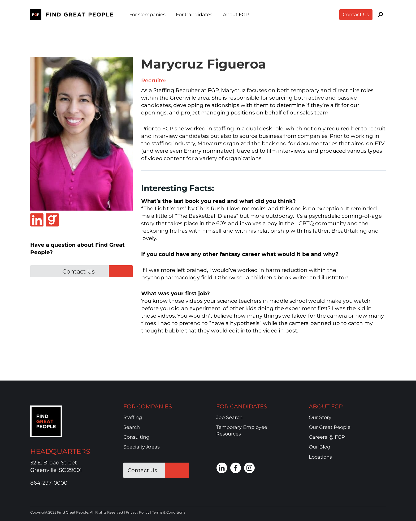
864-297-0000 (48, 483)
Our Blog (319, 447)
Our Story (320, 417)
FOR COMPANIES (147, 406)
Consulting (136, 437)
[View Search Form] (380, 14)
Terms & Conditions (168, 512)
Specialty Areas (141, 447)
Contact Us (356, 15)
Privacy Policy (137, 512)
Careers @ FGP (327, 437)
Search (131, 427)
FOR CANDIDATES (241, 406)
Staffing (132, 417)
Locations (320, 457)
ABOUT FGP (326, 406)
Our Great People (329, 427)
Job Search (229, 417)
